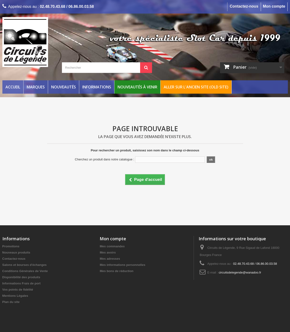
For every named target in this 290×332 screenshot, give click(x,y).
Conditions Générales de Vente (25, 271)
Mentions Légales (15, 296)
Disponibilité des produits (21, 277)
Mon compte (274, 6)
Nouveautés (63, 87)
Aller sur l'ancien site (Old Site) (196, 87)
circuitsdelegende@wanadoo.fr (240, 272)
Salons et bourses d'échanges (24, 265)
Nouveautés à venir (137, 87)
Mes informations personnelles (122, 265)
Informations (96, 87)
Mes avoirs (108, 252)
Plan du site (11, 302)
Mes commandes (112, 246)
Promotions (11, 246)
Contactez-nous (244, 6)
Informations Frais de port (21, 283)
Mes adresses (110, 258)
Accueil (12, 87)
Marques (36, 87)
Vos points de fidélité (17, 289)
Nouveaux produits (16, 252)
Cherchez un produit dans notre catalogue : (104, 159)
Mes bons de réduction (116, 271)
